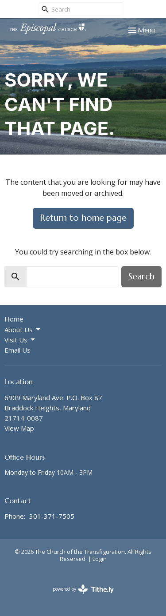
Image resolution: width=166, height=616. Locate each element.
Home (13, 318)
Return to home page (83, 217)
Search (141, 276)
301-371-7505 (51, 516)
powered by (83, 589)
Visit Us (20, 340)
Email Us (17, 350)
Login (100, 559)
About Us (23, 329)
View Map (19, 428)
